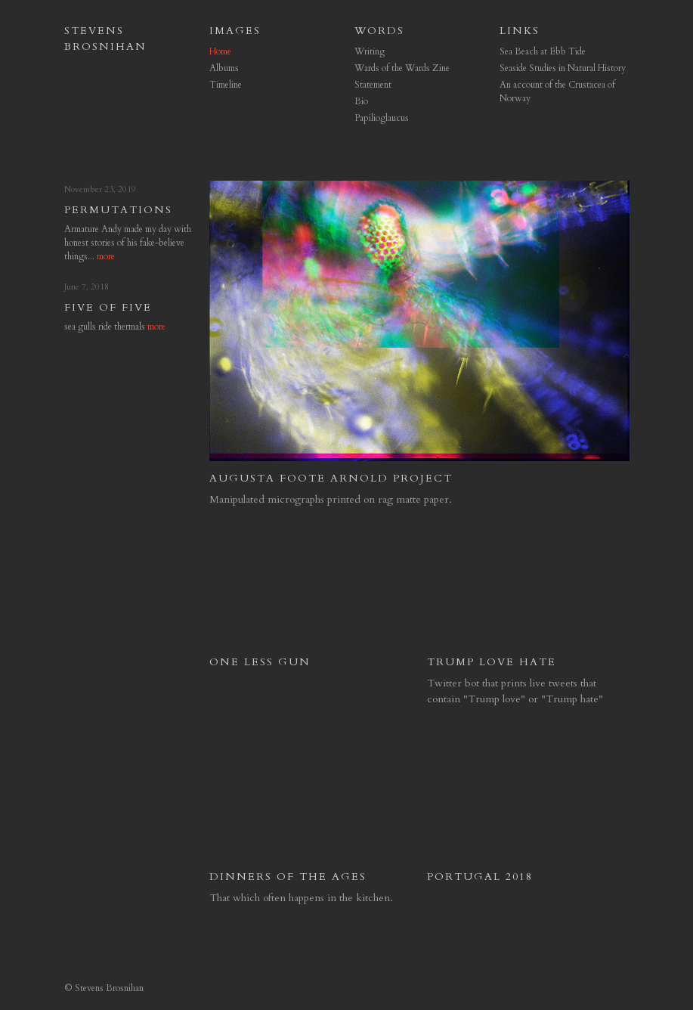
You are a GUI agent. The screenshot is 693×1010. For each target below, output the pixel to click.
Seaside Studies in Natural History (563, 68)
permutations (118, 210)
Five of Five (108, 307)
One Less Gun (260, 662)
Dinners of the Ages (288, 876)
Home (220, 51)
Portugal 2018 (480, 876)
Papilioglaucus (381, 118)
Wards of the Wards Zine (402, 68)
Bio (361, 101)
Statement (372, 85)
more (106, 256)
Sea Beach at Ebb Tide (543, 51)
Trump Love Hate (491, 662)
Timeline (225, 85)
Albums (224, 68)
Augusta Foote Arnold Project (331, 478)
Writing (369, 51)
